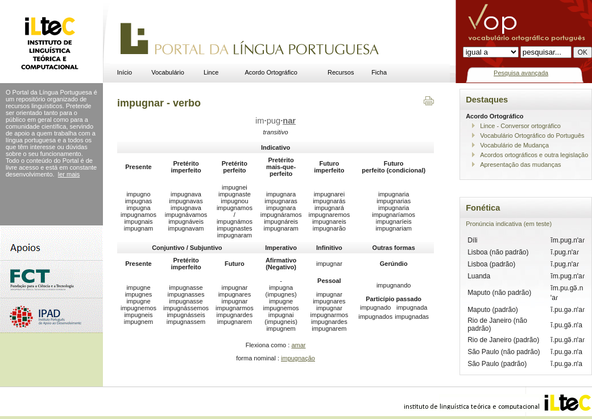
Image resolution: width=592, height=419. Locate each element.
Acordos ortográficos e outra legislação (534, 154)
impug (275, 120)
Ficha (379, 72)
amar (298, 345)
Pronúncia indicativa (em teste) (509, 223)
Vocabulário (167, 72)
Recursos (341, 72)
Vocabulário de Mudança (514, 145)
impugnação (298, 358)
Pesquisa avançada (521, 72)
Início (124, 72)
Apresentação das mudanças (520, 164)
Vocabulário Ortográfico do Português (532, 135)
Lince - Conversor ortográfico (520, 125)
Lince (211, 72)
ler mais (69, 174)
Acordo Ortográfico (271, 72)
